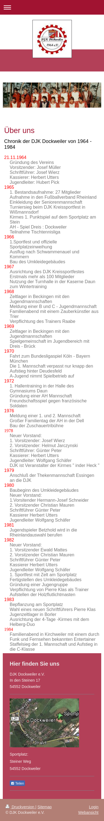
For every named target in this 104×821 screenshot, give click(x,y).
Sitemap (44, 807)
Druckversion (20, 807)
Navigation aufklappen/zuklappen (52, 7)
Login (93, 807)
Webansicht (88, 812)
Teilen (17, 783)
